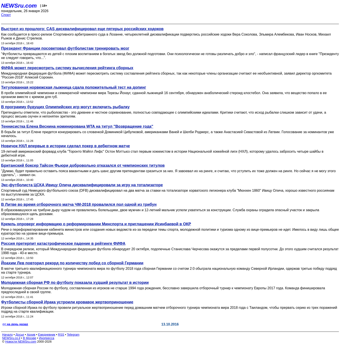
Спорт (6, 15)
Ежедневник (46, 334)
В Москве (29, 338)
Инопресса (46, 338)
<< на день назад (15, 324)
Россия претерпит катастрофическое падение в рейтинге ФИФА (63, 243)
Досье (19, 334)
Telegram (73, 334)
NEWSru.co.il (11, 338)
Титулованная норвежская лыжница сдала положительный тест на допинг (73, 87)
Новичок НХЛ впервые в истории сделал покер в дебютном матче (65, 146)
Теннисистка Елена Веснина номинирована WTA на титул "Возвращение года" (77, 126)
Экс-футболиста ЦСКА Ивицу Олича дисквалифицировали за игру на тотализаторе (82, 185)
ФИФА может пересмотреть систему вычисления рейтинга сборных (67, 68)
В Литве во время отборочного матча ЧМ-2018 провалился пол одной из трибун (79, 204)
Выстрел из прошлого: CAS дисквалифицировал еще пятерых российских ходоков (82, 29)
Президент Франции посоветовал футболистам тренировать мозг (65, 48)
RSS (61, 334)
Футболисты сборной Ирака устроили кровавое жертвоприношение (67, 302)
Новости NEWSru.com (20, 341)
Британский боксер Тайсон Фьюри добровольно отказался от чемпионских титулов (83, 165)
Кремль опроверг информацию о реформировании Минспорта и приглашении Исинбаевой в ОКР (96, 224)
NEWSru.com (19, 5)
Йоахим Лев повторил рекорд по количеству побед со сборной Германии (72, 263)
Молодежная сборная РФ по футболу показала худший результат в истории (75, 282)
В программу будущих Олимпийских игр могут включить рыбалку (65, 107)
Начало (7, 334)
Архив (31, 334)
